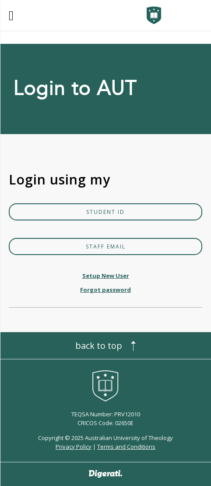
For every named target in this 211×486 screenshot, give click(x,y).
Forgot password (105, 290)
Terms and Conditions (126, 447)
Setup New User (105, 276)
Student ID (105, 212)
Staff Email (106, 246)
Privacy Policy (73, 447)
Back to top (98, 345)
